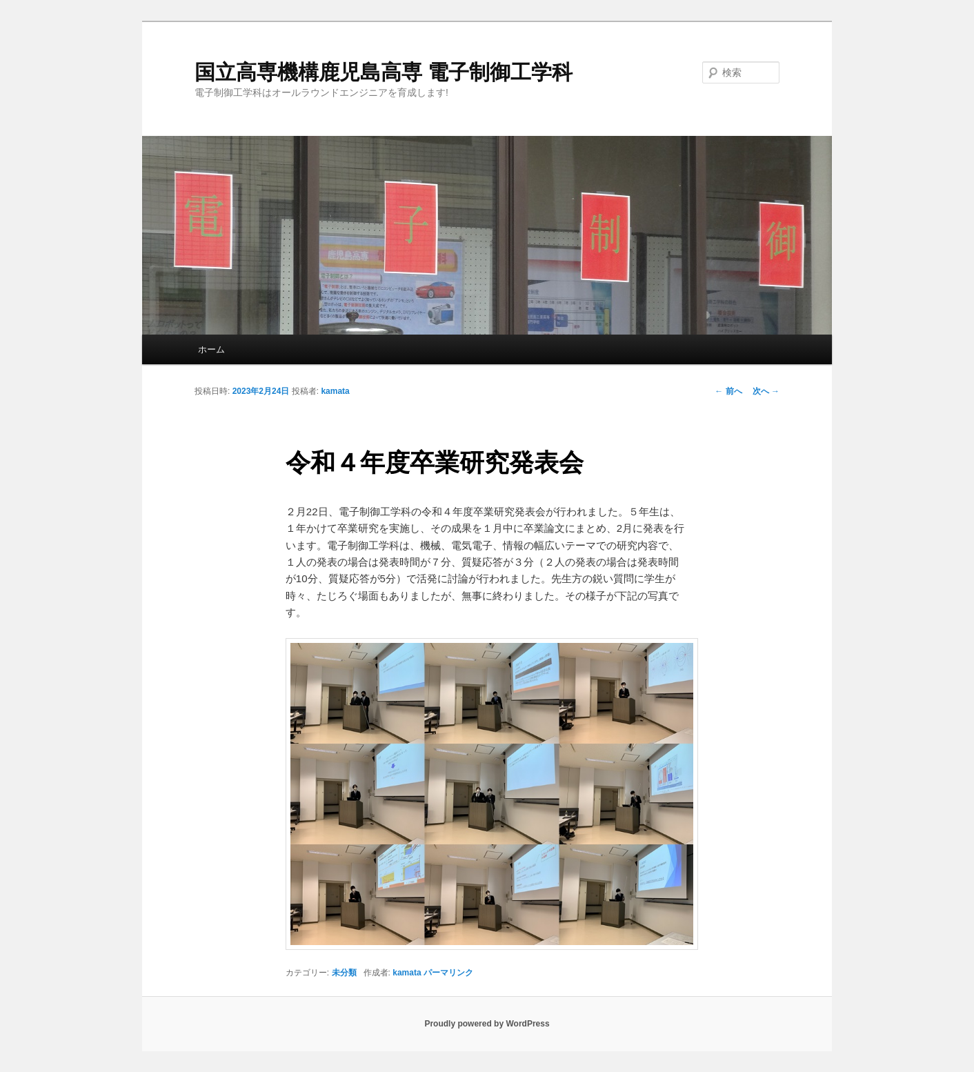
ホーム (211, 349)
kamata (335, 391)
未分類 (344, 972)
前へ (728, 391)
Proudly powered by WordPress (486, 1024)
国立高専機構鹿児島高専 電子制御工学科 (384, 72)
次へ (766, 391)
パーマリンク (448, 972)
